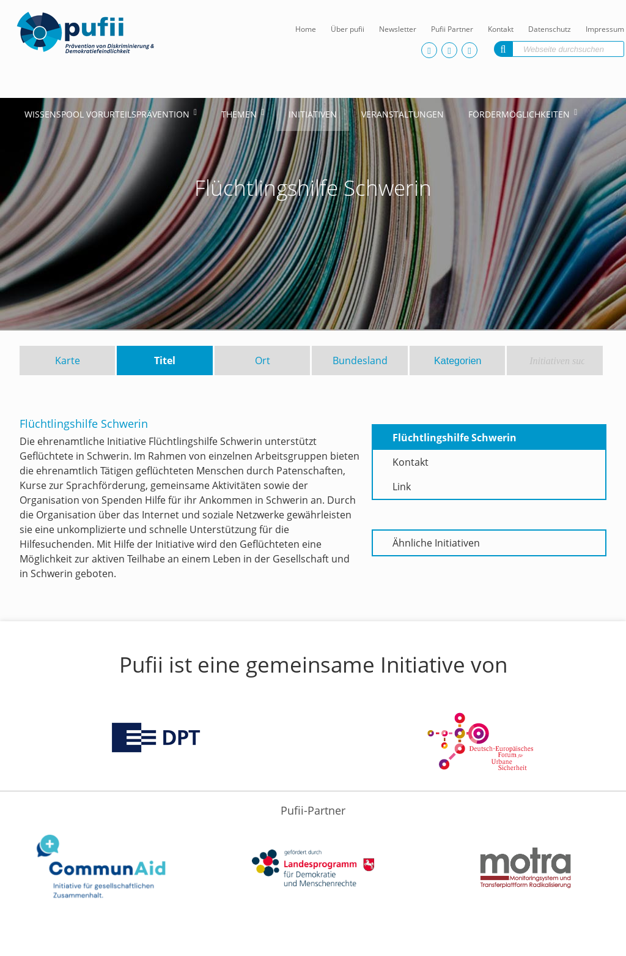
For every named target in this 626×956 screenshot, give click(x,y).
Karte (67, 360)
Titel (164, 360)
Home (305, 29)
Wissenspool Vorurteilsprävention (107, 114)
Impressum (605, 29)
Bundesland (360, 360)
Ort (262, 360)
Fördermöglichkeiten (519, 114)
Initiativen (313, 114)
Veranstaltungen (402, 114)
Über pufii (347, 29)
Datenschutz (549, 29)
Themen (239, 114)
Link (401, 486)
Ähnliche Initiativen (436, 543)
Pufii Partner (452, 29)
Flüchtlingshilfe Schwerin (454, 437)
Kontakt (501, 29)
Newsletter (397, 29)
